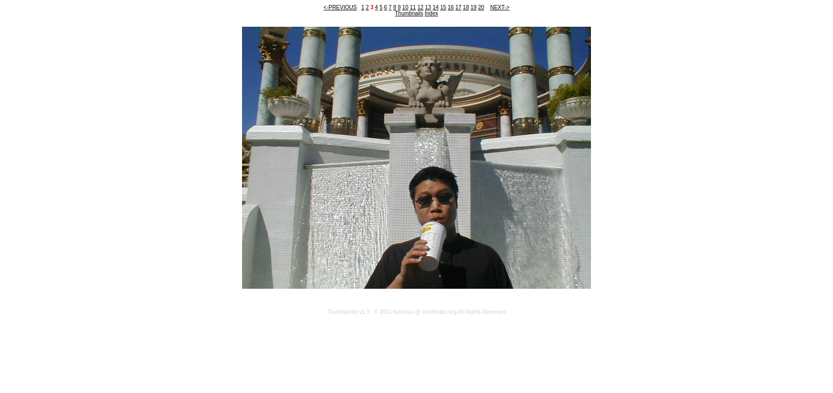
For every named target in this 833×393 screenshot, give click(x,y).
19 (473, 7)
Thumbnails (409, 13)
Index (431, 13)
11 (413, 7)
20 (481, 7)
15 (443, 7)
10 (405, 7)
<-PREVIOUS (340, 7)
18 (466, 7)
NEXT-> (499, 7)
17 (458, 7)
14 (435, 7)
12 (421, 7)
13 (428, 7)
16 (451, 7)
